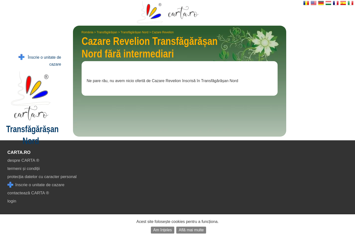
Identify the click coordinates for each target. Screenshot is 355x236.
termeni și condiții (23, 168)
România (87, 32)
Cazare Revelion (163, 32)
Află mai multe (191, 230)
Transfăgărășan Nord (134, 32)
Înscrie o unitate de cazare (39, 60)
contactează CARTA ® (28, 193)
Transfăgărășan (107, 32)
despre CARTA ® (23, 160)
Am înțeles (162, 230)
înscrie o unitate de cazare (35, 184)
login (11, 201)
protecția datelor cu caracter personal (42, 176)
